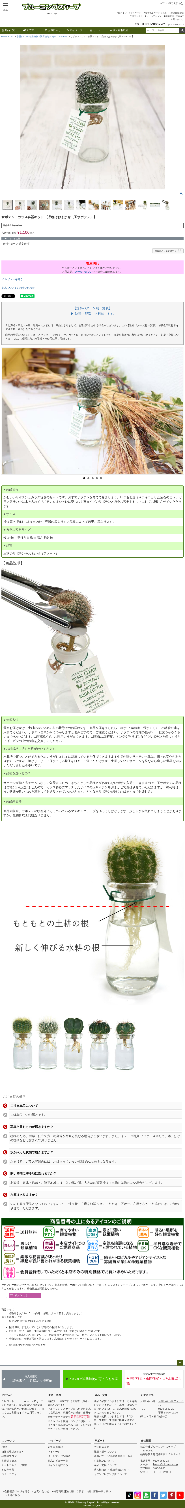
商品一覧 (8, 30)
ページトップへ (180, 1363)
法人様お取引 (119, 30)
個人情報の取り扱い (99, 1491)
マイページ (135, 13)
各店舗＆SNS (9, 1460)
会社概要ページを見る (156, 13)
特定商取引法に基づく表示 (68, 1491)
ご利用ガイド (136, 16)
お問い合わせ (177, 19)
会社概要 (146, 1440)
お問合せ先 (147, 1395)
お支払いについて (104, 1460)
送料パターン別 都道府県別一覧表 (113, 1456)
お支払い (7, 1395)
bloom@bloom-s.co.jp (165, 1464)
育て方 (28, 30)
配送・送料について (105, 1451)
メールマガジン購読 (59, 1456)
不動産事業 (7, 1469)
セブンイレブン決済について (110, 1474)
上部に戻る (13, 1495)
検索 (182, 30)
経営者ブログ (9, 1456)
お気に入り (53, 30)
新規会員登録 (177, 13)
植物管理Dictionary (174, 16)
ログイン (122, 13)
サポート (100, 1440)
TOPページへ (7, 36)
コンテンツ (8, 1440)
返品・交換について (105, 1465)
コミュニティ (9, 1474)
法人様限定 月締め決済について (112, 1469)
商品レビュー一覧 (58, 1460)
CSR (4, 1447)
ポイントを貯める (58, 1465)
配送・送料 (54, 1395)
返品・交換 (101, 1395)
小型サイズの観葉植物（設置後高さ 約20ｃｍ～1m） (42, 36)
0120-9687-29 (166, 1408)
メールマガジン (154, 16)
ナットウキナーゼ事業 (14, 1465)
